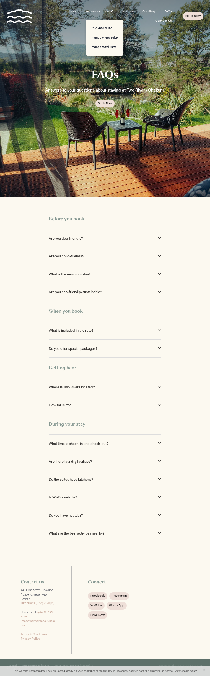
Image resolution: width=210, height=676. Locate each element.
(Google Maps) (37, 603)
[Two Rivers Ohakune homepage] (26, 16)
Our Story (149, 11)
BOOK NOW (193, 16)
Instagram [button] (119, 595)
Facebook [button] (97, 595)
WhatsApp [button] (116, 605)
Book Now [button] (97, 615)
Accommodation (99, 11)
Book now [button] (105, 103)
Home (73, 11)
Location (128, 11)
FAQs (168, 11)
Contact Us (163, 20)
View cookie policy (186, 670)
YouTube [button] (96, 605)
